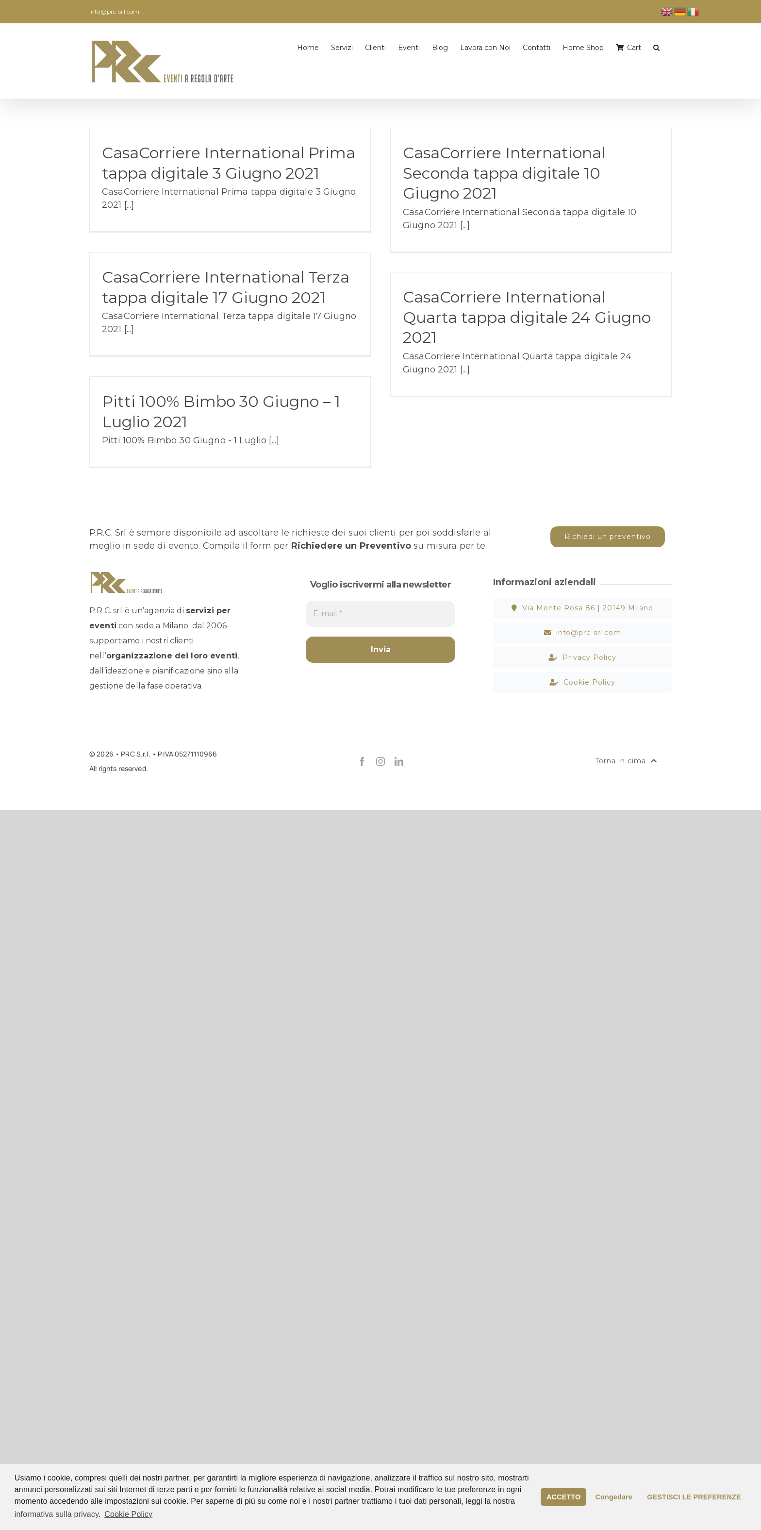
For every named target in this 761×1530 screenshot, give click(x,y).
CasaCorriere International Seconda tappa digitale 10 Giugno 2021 (504, 172)
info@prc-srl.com (114, 11)
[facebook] (362, 761)
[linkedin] (399, 761)
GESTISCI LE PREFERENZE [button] (694, 1497)
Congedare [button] (614, 1497)
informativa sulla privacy (57, 1514)
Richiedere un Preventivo (351, 545)
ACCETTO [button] (563, 1497)
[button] (656, 46)
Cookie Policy (128, 1514)
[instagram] (380, 761)
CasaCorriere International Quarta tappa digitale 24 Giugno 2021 (527, 317)
